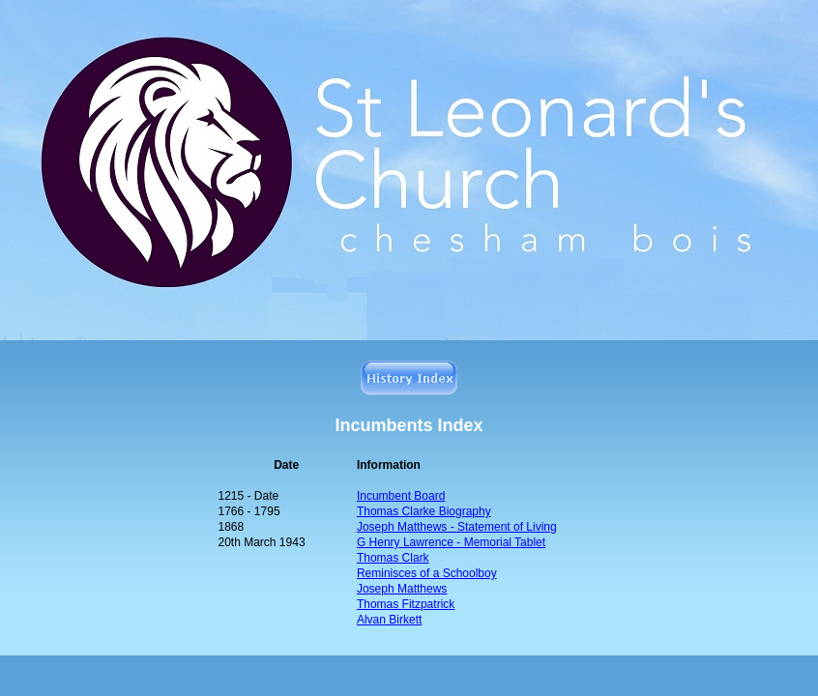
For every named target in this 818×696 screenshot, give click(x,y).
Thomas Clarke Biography (424, 511)
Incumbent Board (401, 496)
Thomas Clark (393, 558)
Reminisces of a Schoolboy (427, 573)
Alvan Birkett (389, 619)
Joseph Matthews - (457, 527)
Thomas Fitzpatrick (405, 604)
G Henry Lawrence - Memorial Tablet (451, 542)
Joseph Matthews (402, 588)
